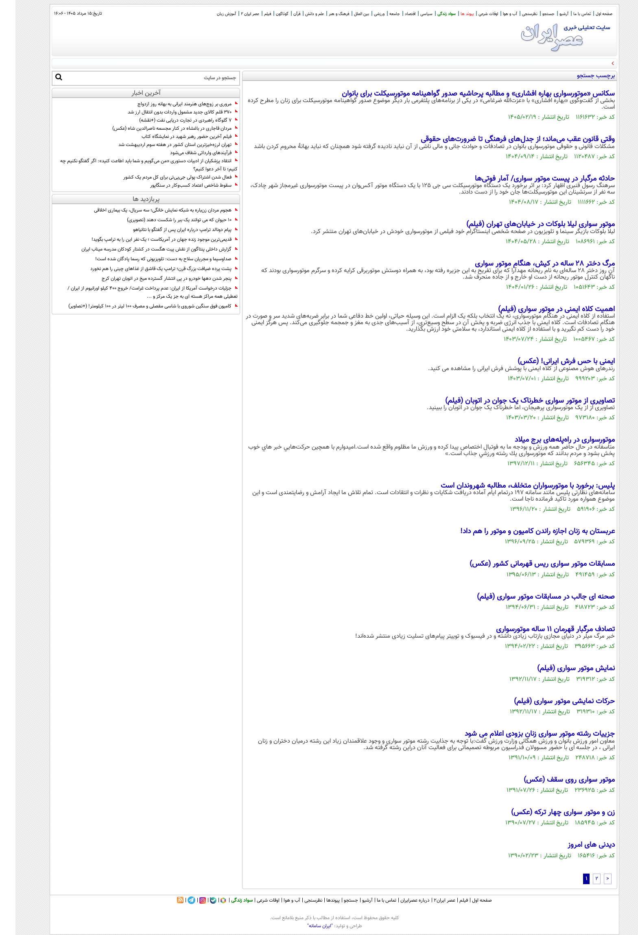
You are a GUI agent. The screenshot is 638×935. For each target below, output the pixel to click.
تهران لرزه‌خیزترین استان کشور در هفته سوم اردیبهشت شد (162, 144)
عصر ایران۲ (429, 900)
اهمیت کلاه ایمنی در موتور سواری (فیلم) (541, 309)
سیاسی (411, 14)
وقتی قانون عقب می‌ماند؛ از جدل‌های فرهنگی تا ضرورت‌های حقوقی (502, 139)
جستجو (533, 14)
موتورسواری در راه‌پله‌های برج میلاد (549, 440)
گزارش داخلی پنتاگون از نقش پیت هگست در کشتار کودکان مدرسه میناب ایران (144, 249)
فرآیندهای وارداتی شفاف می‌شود (188, 153)
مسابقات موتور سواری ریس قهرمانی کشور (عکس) (526, 564)
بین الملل (346, 14)
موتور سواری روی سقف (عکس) (553, 780)
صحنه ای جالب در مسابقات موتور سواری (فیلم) (530, 597)
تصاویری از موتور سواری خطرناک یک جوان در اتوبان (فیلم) (514, 401)
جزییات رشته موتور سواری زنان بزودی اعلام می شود (524, 734)
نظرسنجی (514, 14)
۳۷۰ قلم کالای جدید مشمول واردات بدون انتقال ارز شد (167, 112)
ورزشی (363, 14)
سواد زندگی (431, 14)
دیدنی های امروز (575, 845)
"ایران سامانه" (304, 926)
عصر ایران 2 (234, 14)
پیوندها (317, 900)
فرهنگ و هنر (323, 14)
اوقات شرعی (473, 14)
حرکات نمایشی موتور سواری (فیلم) (548, 701)
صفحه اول (588, 14)
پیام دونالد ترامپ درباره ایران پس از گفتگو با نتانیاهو (170, 229)
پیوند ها (451, 14)
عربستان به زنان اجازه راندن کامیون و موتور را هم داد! (522, 531)
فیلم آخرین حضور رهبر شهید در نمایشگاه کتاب (174, 136)
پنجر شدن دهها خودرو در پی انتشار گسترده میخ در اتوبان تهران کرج (154, 278)
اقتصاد (394, 14)
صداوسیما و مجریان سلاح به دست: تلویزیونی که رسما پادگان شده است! (151, 259)
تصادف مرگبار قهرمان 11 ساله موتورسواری (540, 629)
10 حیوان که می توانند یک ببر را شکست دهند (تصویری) (166, 220)
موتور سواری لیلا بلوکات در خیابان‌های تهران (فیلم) (525, 224)
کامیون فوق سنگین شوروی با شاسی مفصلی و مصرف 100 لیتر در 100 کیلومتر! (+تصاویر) (137, 306)
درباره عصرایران (399, 900)
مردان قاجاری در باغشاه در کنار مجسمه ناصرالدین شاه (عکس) (159, 128)
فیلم (252, 14)
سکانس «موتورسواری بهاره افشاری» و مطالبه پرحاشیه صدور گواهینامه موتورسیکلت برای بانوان (462, 94)
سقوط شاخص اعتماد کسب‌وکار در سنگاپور (178, 185)
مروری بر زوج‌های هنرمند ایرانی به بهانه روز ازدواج (172, 104)
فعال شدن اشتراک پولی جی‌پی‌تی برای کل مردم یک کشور (165, 177)
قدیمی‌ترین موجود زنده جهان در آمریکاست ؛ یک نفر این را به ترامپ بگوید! (149, 239)
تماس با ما (566, 14)
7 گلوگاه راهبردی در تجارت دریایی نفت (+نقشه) (173, 120)
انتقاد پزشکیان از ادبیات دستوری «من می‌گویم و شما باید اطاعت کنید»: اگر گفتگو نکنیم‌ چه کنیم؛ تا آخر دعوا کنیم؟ (133, 165)
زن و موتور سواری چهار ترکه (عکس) (547, 812)
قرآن (281, 14)
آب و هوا (494, 14)
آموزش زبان (211, 14)
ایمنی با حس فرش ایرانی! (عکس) (550, 361)
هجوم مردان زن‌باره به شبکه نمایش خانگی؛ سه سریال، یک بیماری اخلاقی (150, 210)
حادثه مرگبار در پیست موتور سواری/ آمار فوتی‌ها (529, 179)
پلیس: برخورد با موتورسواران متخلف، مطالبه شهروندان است (512, 486)
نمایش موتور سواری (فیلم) (560, 668)
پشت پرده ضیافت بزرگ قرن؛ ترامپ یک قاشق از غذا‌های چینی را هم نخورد (148, 268)
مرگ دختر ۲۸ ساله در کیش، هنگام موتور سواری (529, 264)
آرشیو (548, 14)
